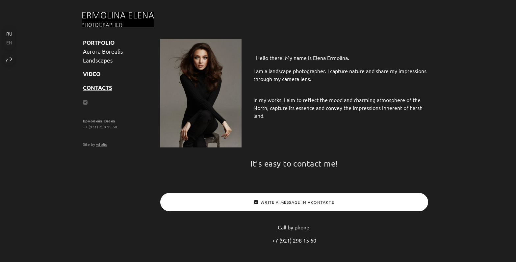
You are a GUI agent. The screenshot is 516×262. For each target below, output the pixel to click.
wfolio (101, 144)
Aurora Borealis (103, 51)
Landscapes (98, 60)
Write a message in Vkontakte (294, 202)
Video (91, 73)
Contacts (97, 87)
